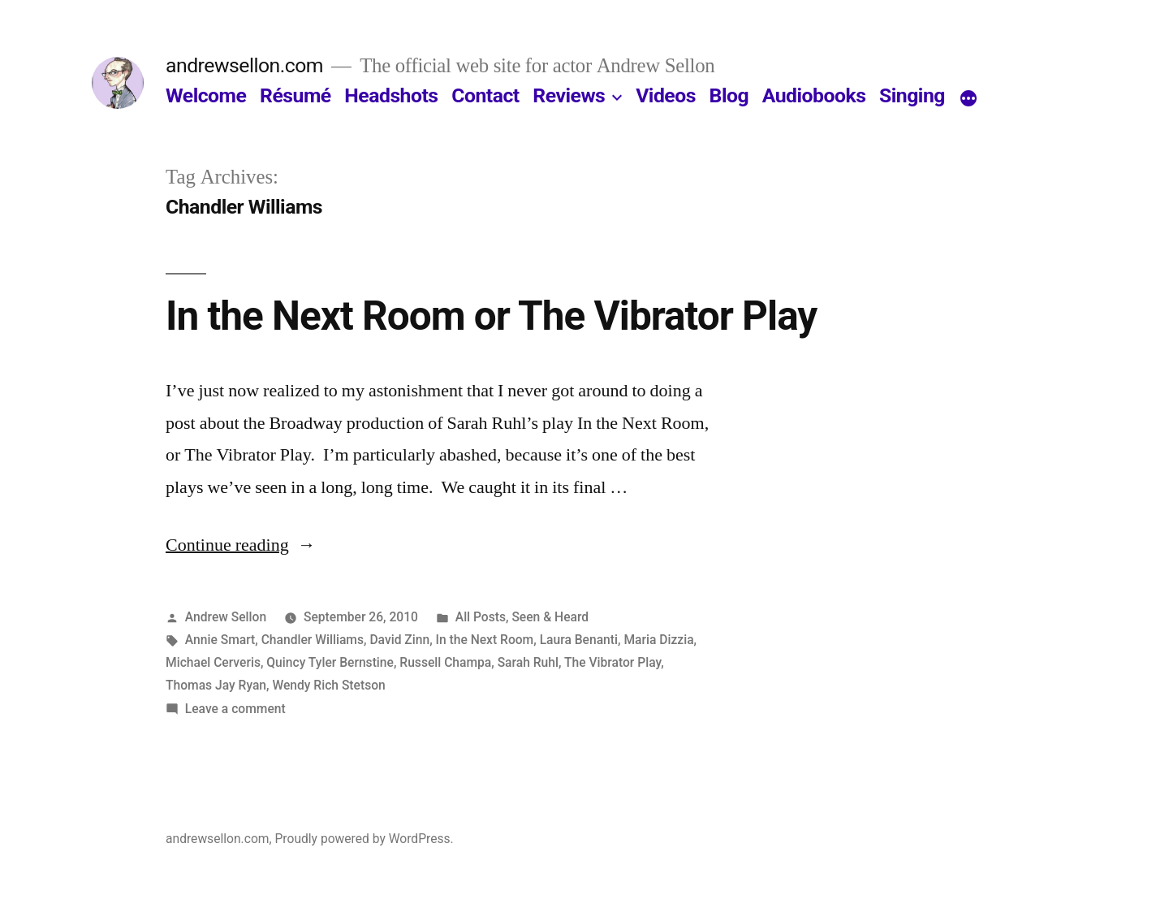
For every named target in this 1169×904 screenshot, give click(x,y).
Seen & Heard (550, 617)
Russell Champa (445, 662)
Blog (729, 95)
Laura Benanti (579, 639)
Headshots (391, 95)
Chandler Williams (312, 639)
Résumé (295, 95)
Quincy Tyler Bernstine (330, 662)
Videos (666, 95)
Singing (912, 95)
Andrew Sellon (225, 617)
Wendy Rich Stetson (328, 685)
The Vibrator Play (612, 662)
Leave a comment (235, 708)
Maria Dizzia (658, 639)
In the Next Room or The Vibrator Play (491, 316)
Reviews (569, 95)
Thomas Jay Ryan (216, 685)
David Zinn (399, 639)
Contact (485, 95)
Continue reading (241, 545)
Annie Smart (220, 639)
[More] (968, 99)
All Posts (480, 617)
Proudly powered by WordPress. (363, 838)
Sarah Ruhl (528, 662)
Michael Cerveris (213, 662)
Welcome (206, 95)
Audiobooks (814, 95)
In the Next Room (485, 639)
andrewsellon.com (244, 65)
